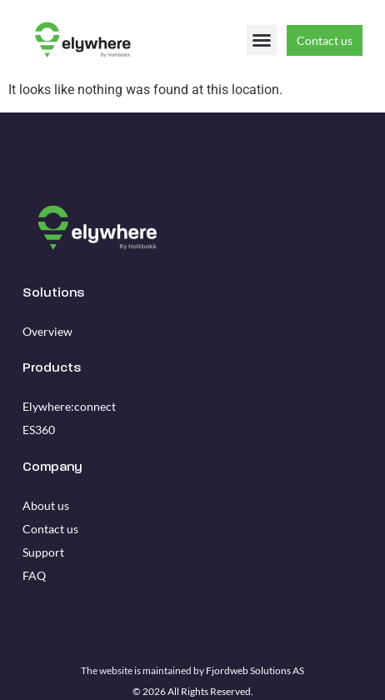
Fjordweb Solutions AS (255, 670)
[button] (262, 40)
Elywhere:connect (69, 406)
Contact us (50, 529)
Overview (47, 331)
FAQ (34, 575)
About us (45, 505)
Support (43, 552)
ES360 (38, 429)
